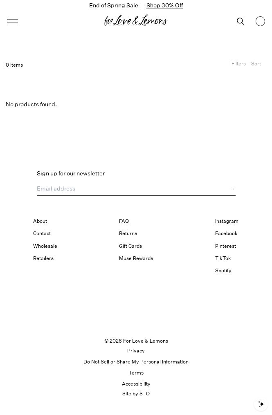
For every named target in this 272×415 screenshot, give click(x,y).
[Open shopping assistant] (261, 404)
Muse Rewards (136, 258)
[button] (12, 21)
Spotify (223, 270)
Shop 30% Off (164, 5)
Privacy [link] (136, 351)
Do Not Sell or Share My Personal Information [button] (136, 362)
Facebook (226, 233)
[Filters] (239, 65)
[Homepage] (136, 21)
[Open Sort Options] (256, 65)
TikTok (223, 258)
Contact (42, 233)
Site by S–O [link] (136, 393)
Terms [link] (136, 373)
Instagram (226, 221)
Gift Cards (130, 246)
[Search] (240, 21)
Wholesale (45, 246)
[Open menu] (38, 21)
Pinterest (225, 246)
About (40, 221)
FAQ (124, 221)
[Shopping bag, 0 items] (260, 21)
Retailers (43, 258)
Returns (128, 233)
